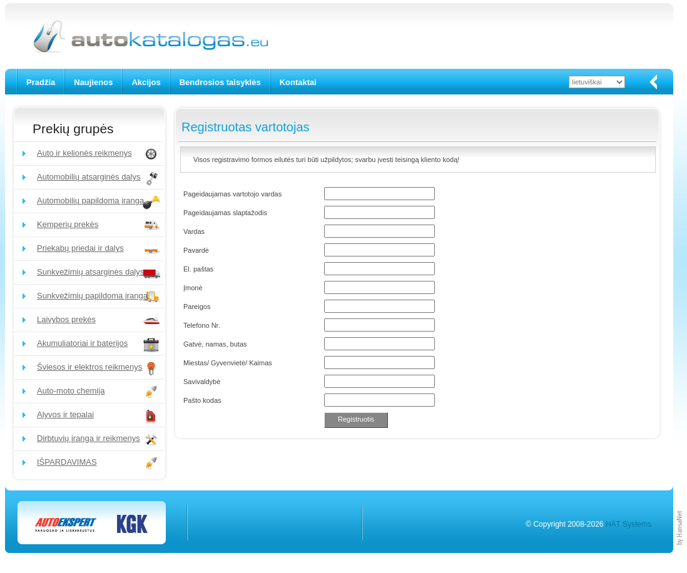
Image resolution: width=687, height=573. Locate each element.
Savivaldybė (201, 381)
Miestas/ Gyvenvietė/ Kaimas (227, 363)
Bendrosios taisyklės (220, 82)
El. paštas (198, 269)
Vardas (194, 231)
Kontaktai (298, 82)
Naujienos (93, 82)
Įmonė (193, 288)
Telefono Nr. (201, 325)
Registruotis (356, 419)
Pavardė (196, 250)
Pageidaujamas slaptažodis (225, 212)
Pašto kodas (202, 400)
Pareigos (196, 306)
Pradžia (40, 82)
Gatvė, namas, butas (215, 344)
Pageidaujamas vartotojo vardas (232, 194)
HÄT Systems (628, 524)
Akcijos (145, 82)
